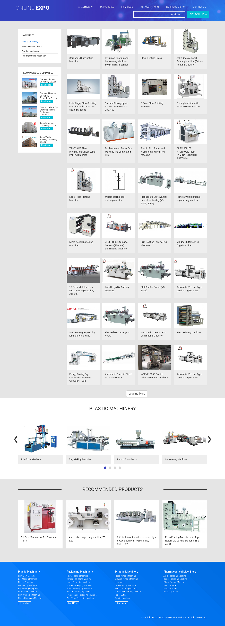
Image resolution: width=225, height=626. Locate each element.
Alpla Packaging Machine (174, 576)
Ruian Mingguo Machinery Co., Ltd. (48, 124)
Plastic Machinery (30, 42)
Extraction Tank (170, 588)
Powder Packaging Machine (79, 585)
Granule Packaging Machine (79, 588)
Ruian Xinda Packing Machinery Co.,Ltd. (48, 139)
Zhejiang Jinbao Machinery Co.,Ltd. (48, 80)
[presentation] (15, 438)
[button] (105, 468)
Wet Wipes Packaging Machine (80, 598)
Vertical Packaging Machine (79, 579)
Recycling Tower (170, 592)
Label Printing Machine (125, 585)
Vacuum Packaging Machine (79, 592)
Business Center (175, 6)
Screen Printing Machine (126, 588)
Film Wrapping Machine (29, 595)
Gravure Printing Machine (126, 579)
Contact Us (199, 6)
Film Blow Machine (26, 576)
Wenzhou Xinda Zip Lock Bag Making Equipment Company (49, 111)
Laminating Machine (27, 585)
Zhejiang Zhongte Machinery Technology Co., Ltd (48, 95)
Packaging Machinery (32, 46)
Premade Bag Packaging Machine (82, 595)
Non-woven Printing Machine (128, 592)
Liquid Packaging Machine (78, 582)
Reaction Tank (169, 585)
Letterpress (120, 582)
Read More (46, 85)
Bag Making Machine (27, 579)
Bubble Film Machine (27, 592)
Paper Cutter (120, 595)
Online (32, 8)
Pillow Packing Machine (77, 576)
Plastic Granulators (26, 582)
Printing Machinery (30, 51)
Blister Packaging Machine (30, 598)
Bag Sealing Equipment (28, 588)
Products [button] (176, 14)
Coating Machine (122, 598)
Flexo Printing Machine (125, 576)
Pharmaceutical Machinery (34, 56)
